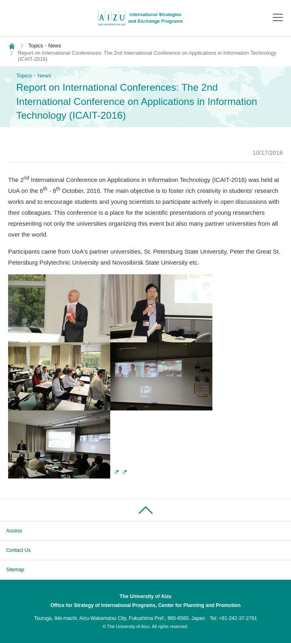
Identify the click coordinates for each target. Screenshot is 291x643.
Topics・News (44, 46)
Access (14, 531)
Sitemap (15, 570)
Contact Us (18, 550)
